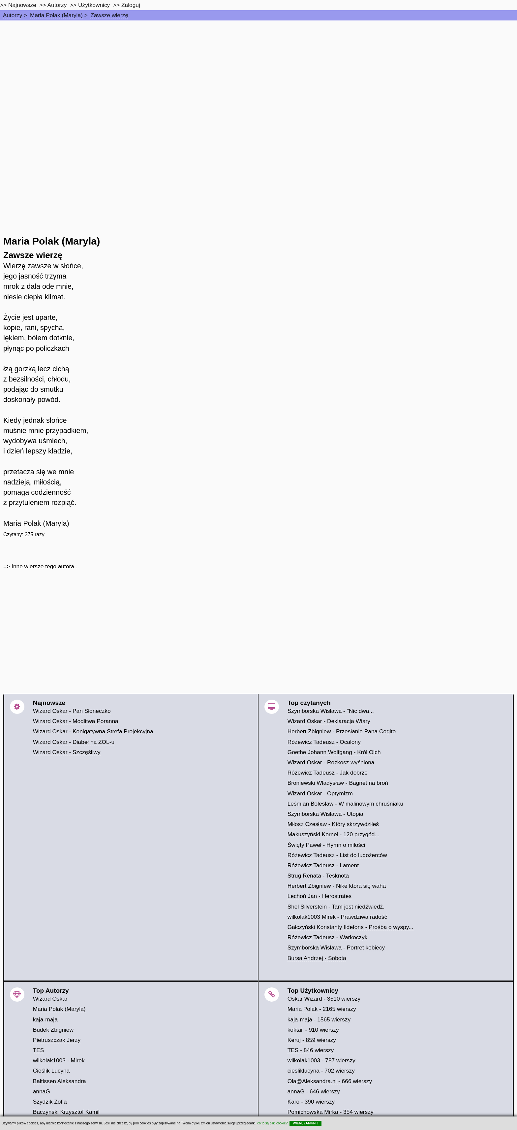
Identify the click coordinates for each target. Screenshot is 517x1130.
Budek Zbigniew (53, 1029)
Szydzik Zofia (50, 1101)
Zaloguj (130, 5)
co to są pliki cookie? (272, 1123)
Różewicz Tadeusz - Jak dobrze (328, 772)
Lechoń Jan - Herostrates (320, 896)
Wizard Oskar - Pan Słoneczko (72, 711)
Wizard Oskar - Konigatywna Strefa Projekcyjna (93, 731)
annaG (41, 1091)
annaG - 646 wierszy (314, 1091)
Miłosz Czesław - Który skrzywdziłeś (333, 824)
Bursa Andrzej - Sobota (317, 958)
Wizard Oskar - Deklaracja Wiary (329, 721)
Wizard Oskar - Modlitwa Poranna (75, 721)
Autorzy (12, 15)
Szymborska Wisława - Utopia (325, 814)
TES (38, 1050)
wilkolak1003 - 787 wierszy (321, 1060)
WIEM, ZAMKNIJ (305, 1123)
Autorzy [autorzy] (57, 5)
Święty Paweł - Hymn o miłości (326, 845)
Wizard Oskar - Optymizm (320, 793)
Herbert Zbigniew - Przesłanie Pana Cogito (342, 731)
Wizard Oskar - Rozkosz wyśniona (331, 762)
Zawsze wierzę (109, 15)
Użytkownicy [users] (94, 5)
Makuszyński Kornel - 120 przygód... (334, 834)
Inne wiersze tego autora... (45, 566)
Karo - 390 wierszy (311, 1101)
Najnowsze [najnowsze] (22, 5)
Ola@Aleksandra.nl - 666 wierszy (330, 1081)
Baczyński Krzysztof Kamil (66, 1112)
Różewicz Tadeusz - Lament (323, 865)
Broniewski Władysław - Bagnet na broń (338, 783)
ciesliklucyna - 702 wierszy (321, 1070)
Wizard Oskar (50, 998)
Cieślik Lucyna (51, 1070)
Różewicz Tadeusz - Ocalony (324, 742)
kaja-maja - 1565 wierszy (319, 1019)
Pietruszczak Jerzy (56, 1040)
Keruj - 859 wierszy (312, 1040)
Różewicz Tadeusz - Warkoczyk (328, 937)
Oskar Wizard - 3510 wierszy (324, 998)
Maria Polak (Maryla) (56, 15)
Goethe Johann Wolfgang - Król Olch (334, 752)
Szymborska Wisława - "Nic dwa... (331, 711)
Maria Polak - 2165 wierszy (322, 1009)
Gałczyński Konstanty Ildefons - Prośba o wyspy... (350, 927)
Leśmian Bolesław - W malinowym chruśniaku (346, 803)
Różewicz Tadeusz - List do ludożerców (337, 855)
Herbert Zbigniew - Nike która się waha (337, 885)
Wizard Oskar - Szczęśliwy (67, 752)
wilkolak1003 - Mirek (59, 1060)
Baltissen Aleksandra (59, 1081)
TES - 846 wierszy (311, 1050)
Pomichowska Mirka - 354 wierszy (331, 1112)
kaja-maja (45, 1019)
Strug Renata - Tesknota (318, 875)
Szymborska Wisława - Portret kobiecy (336, 947)
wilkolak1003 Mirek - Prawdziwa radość (337, 917)
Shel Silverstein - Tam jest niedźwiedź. (336, 906)
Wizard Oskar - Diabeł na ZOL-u (73, 742)
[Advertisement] (258, 70)
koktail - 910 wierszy (313, 1029)
